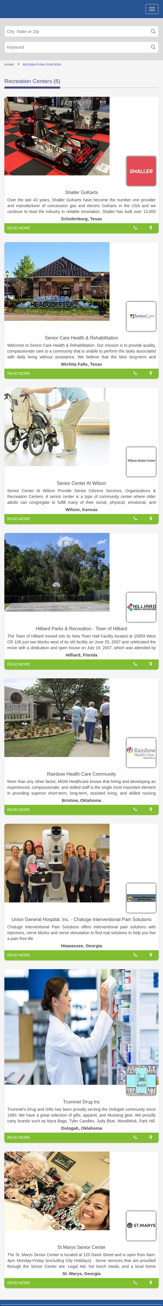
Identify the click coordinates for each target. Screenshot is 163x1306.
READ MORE (18, 228)
